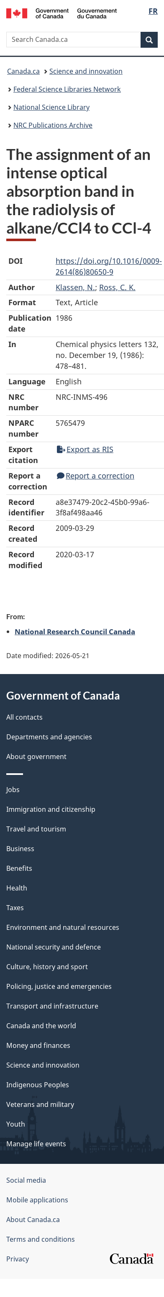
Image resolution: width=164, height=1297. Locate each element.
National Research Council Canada (75, 631)
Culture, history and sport (47, 966)
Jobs (13, 789)
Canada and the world (41, 1025)
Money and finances (38, 1045)
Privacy (17, 1259)
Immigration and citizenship (50, 809)
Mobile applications (37, 1199)
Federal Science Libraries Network (67, 89)
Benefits (19, 868)
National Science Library (51, 107)
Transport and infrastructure (52, 1006)
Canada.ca (23, 71)
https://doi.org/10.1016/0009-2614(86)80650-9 (109, 266)
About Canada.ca (33, 1219)
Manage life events (36, 1143)
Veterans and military (40, 1104)
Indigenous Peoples (37, 1084)
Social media (26, 1180)
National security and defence (53, 947)
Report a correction (95, 476)
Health (16, 888)
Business (20, 848)
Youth (15, 1124)
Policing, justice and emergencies (59, 986)
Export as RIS (85, 449)
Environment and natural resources (62, 927)
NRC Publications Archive (52, 125)
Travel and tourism (36, 829)
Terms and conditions (40, 1239)
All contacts (24, 717)
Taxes (15, 907)
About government (36, 756)
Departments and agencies (49, 736)
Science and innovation (86, 71)
